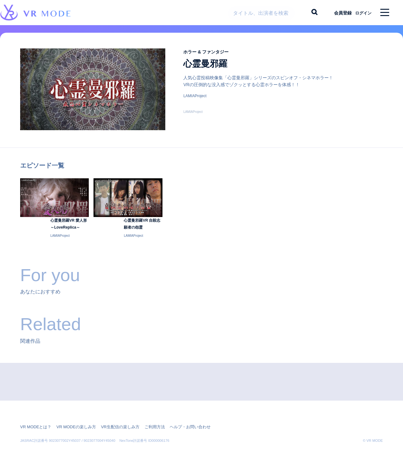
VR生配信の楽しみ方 (113, 423)
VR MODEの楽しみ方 (72, 423)
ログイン (360, 12)
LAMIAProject (194, 101)
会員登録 (337, 12)
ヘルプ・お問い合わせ (179, 423)
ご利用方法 (145, 423)
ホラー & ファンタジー (210, 57)
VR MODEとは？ (34, 423)
